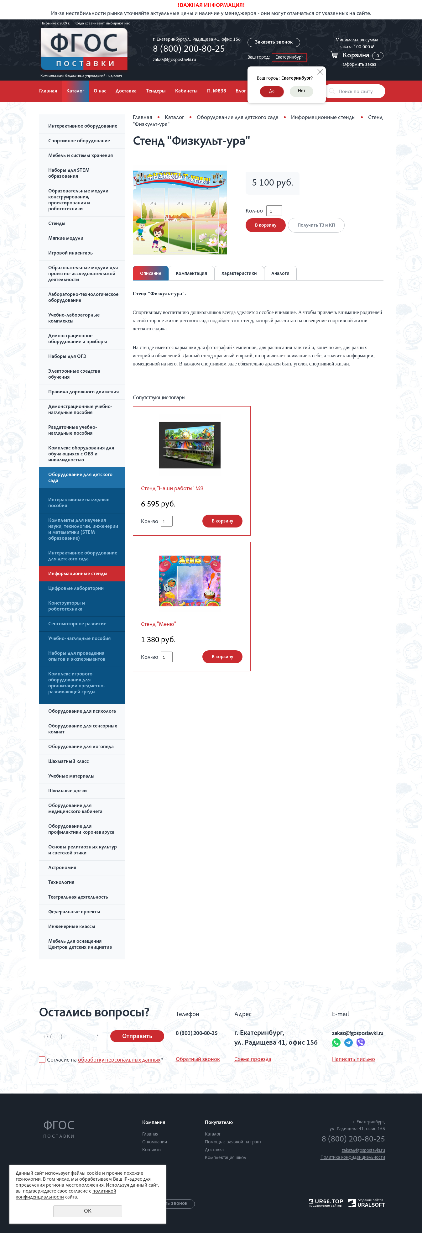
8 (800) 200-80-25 (187, 50)
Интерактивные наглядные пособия (78, 503)
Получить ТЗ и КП (318, 229)
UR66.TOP (326, 1201)
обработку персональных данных (119, 1060)
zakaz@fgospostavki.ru (173, 60)
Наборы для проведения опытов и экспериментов (77, 656)
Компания (153, 1122)
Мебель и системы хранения (80, 156)
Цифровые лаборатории (76, 588)
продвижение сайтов (325, 1205)
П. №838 (216, 91)
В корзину (265, 229)
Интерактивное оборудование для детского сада (82, 556)
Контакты (151, 1150)
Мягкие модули (65, 238)
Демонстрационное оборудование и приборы (77, 339)
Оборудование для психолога (82, 711)
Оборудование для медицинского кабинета (75, 809)
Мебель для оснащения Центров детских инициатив (80, 944)
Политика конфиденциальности (352, 1157)
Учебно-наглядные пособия (79, 639)
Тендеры (156, 91)
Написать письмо (340, 1059)
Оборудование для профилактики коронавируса (81, 829)
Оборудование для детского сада (80, 478)
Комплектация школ (225, 1158)
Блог (241, 91)
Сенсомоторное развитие (77, 624)
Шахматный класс (68, 761)
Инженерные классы (71, 927)
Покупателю (219, 1122)
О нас (100, 91)
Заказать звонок (274, 42)
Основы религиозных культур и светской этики (82, 850)
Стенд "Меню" (161, 626)
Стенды (56, 224)
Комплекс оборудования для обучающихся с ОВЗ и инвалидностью (81, 454)
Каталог (75, 91)
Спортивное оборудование (79, 141)
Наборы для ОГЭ (67, 356)
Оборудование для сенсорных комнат (82, 729)
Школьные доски (67, 791)
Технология (61, 882)
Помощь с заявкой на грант (233, 1142)
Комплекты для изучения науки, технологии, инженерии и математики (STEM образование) (83, 529)
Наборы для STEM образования (69, 173)
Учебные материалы (71, 776)
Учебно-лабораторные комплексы (74, 318)
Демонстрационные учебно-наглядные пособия (80, 410)
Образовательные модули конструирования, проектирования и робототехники (78, 200)
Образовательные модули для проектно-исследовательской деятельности (83, 274)
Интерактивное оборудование (82, 126)
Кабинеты (186, 91)
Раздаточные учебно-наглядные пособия (72, 430)
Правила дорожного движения (83, 392)
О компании (154, 1142)
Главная (48, 91)
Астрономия (62, 868)
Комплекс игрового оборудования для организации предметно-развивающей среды (76, 683)
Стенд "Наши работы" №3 (177, 489)
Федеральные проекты (74, 912)
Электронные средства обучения (74, 374)
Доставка (126, 91)
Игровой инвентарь (70, 253)
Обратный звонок (198, 1059)
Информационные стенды (77, 574)
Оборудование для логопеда (81, 747)
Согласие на (105, 1060)
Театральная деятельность (78, 897)
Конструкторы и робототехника (66, 606)
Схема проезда (250, 1059)
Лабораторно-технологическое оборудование (83, 297)
